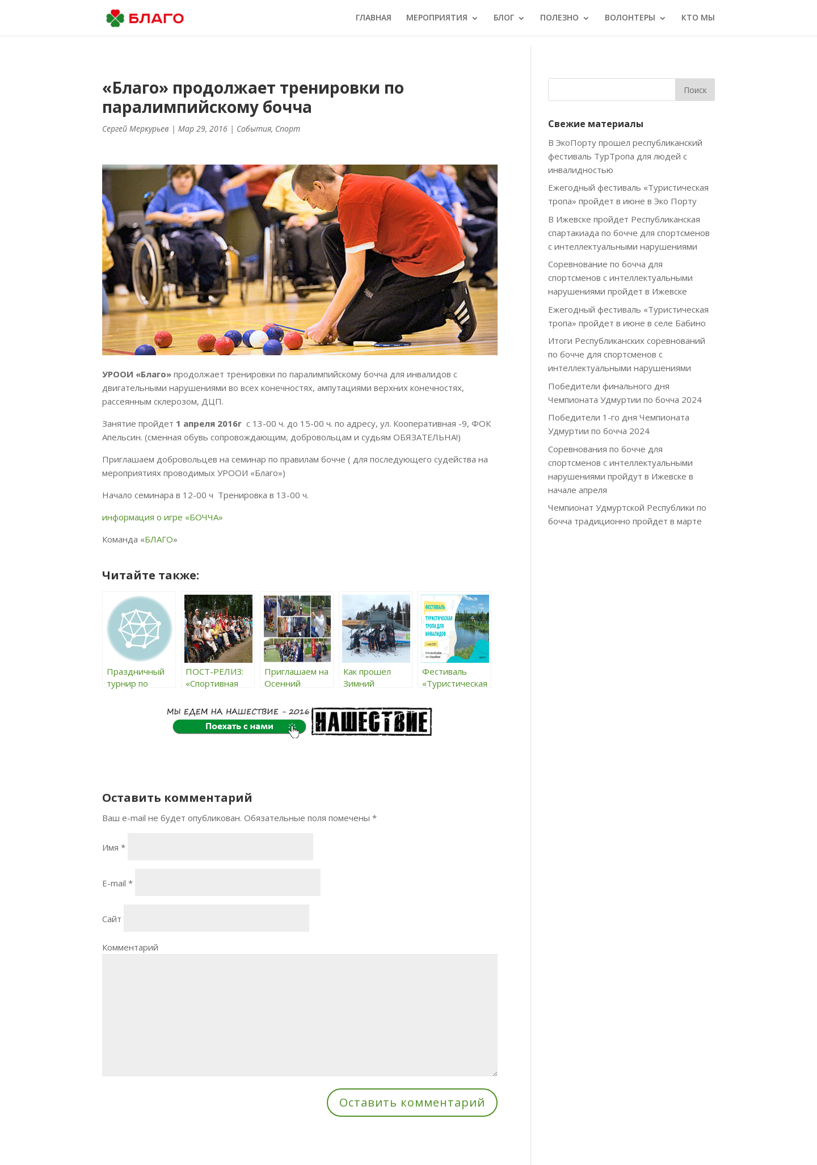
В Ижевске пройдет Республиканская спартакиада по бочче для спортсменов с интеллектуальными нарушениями (629, 232)
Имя (113, 847)
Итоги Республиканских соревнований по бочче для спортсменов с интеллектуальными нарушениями (626, 354)
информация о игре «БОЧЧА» (162, 517)
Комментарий (130, 947)
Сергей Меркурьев (135, 128)
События (254, 128)
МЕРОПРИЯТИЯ (437, 18)
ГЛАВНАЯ (373, 18)
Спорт (287, 128)
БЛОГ (504, 18)
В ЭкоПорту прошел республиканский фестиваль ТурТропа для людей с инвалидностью (625, 156)
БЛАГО (159, 539)
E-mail (117, 883)
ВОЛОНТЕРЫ (630, 18)
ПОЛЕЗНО (559, 18)
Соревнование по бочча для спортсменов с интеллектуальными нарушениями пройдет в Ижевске (620, 277)
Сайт (111, 918)
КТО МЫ (698, 18)
